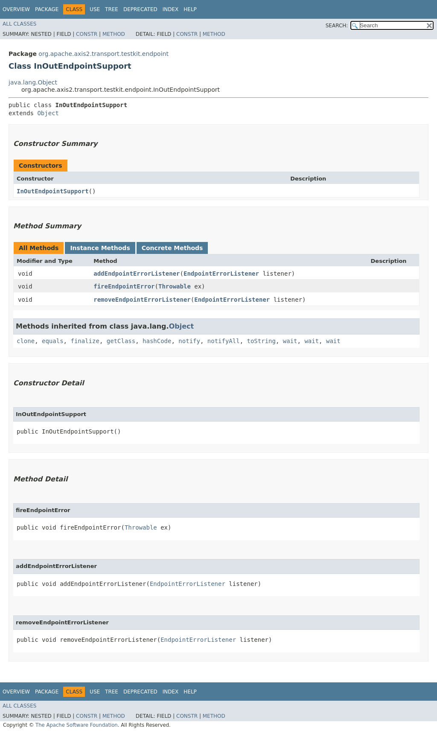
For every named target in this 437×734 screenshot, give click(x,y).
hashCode (157, 341)
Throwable (174, 286)
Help (190, 9)
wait (290, 341)
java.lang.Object (33, 82)
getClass (121, 341)
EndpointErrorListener (221, 273)
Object (48, 113)
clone (26, 341)
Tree (111, 9)
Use (95, 9)
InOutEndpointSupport (53, 191)
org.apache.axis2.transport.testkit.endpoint (103, 53)
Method (113, 34)
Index (171, 9)
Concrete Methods (172, 248)
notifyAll (223, 341)
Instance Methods (100, 248)
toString (261, 341)
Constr (86, 34)
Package (46, 9)
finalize (84, 341)
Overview (16, 9)
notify (189, 341)
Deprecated (140, 9)
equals (53, 341)
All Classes (19, 24)
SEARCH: (337, 26)
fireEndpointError (123, 286)
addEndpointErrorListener (136, 273)
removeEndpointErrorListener (142, 299)
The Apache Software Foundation (76, 725)
